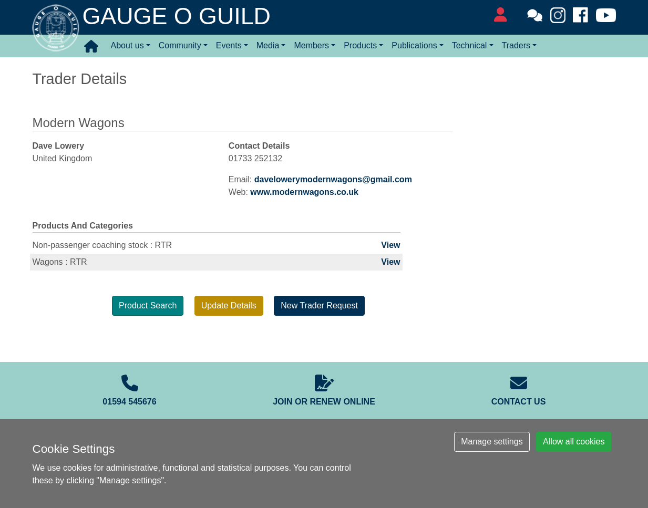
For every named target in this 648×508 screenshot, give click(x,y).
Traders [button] (516, 45)
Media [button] (268, 45)
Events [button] (229, 45)
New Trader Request (319, 305)
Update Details (228, 305)
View (390, 245)
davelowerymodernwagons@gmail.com (333, 179)
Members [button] (311, 45)
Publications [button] (414, 45)
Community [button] (180, 45)
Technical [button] (469, 45)
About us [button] (127, 45)
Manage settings (491, 441)
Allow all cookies (573, 441)
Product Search (148, 305)
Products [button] (360, 45)
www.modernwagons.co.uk (304, 192)
